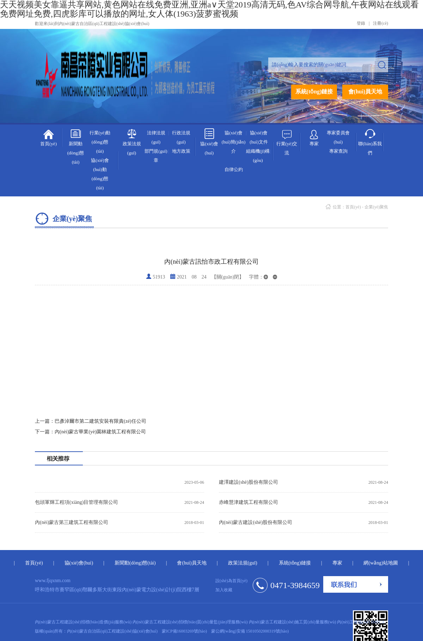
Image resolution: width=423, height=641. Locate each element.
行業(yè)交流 (287, 141)
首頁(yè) (48, 137)
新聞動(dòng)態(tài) (75, 146)
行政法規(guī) (181, 137)
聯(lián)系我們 (370, 141)
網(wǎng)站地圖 (380, 563)
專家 (314, 136)
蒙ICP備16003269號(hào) (184, 631)
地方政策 (181, 151)
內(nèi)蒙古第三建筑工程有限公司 (71, 522)
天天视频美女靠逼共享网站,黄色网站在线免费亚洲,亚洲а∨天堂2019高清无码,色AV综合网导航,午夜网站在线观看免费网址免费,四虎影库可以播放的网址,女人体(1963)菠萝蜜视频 (209, 9)
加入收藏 (223, 589)
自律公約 (234, 169)
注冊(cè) (380, 23)
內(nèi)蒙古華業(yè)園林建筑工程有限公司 (90, 431)
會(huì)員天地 (365, 91)
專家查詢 (338, 151)
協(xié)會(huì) (209, 141)
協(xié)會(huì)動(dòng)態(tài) (100, 174)
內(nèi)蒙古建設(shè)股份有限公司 (255, 522)
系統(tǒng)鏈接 (314, 91)
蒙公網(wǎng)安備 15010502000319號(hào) (250, 631)
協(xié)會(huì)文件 (259, 137)
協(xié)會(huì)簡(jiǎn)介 (234, 142)
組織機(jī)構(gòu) (258, 155)
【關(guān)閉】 (228, 277)
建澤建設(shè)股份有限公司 (248, 482)
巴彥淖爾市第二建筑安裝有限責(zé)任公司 (90, 421)
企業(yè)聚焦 (376, 206)
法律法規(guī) (156, 137)
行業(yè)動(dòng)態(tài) (100, 142)
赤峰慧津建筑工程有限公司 (248, 502)
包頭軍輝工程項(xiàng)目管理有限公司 (76, 502)
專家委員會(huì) (338, 137)
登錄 (361, 23)
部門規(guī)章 (156, 155)
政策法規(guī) (132, 141)
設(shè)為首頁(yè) (231, 580)
